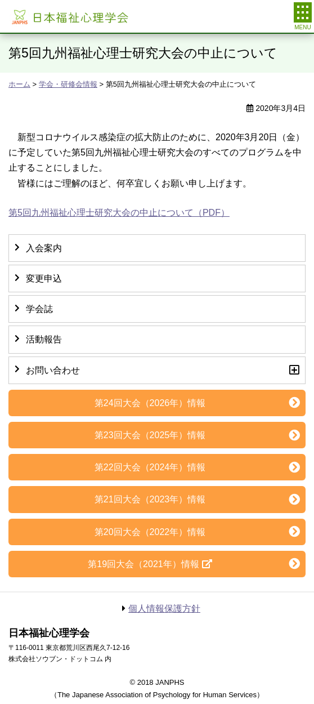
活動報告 (44, 339)
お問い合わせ (53, 370)
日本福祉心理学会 (69, 16)
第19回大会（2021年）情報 (143, 564)
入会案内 (44, 248)
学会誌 (39, 309)
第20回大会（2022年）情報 (150, 532)
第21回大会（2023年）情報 (150, 499)
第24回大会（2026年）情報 (150, 403)
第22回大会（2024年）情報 (150, 467)
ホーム (19, 84)
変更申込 (44, 278)
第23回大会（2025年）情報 (150, 435)
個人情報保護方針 (164, 608)
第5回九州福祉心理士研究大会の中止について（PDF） (119, 212)
